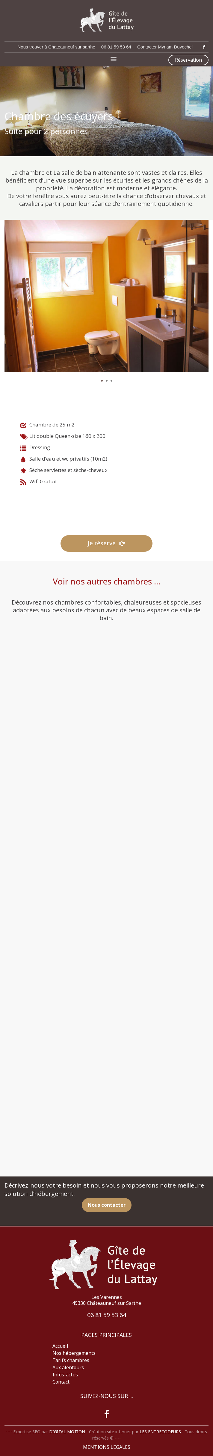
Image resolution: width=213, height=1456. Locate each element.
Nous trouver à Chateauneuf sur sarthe (56, 46)
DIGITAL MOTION (67, 1431)
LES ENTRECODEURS (160, 1431)
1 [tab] (101, 380)
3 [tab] (111, 380)
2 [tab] (106, 380)
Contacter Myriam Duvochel (165, 46)
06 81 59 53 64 (116, 46)
